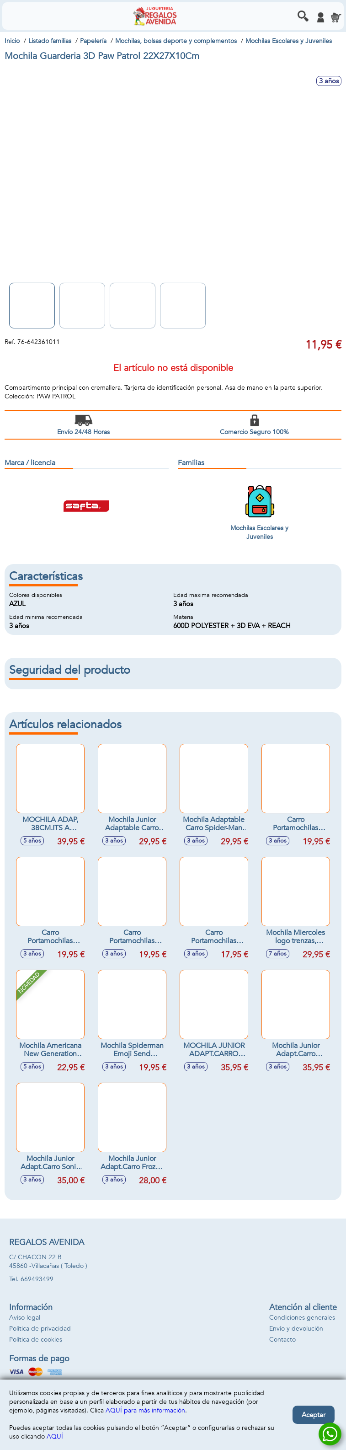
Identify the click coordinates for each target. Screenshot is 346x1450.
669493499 (37, 1279)
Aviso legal (24, 1317)
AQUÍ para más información (145, 1410)
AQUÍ (55, 1436)
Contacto (282, 1339)
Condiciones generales (302, 1317)
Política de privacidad (40, 1328)
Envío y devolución (296, 1328)
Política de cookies (35, 1339)
